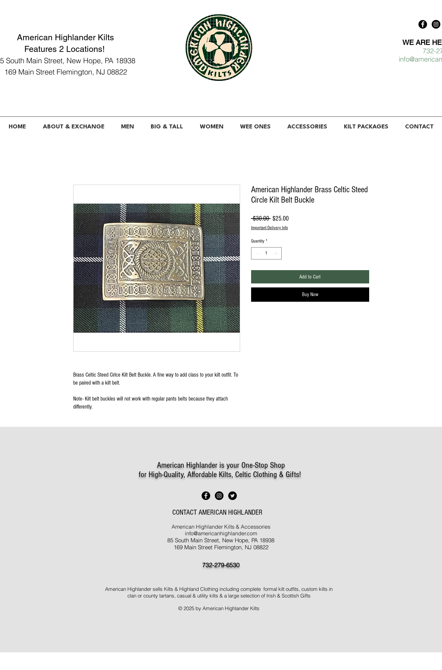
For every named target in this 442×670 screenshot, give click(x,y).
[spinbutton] (266, 253)
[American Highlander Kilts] (422, 24)
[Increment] (276, 253)
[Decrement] (256, 253)
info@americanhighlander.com (221, 533)
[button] (127, 124)
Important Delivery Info (269, 228)
